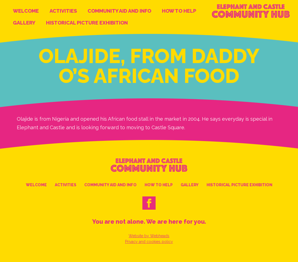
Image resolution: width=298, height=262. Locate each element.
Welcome (26, 11)
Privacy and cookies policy (149, 241)
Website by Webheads (149, 236)
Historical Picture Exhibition (87, 23)
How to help (179, 11)
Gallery (24, 23)
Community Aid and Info (119, 11)
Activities (63, 11)
